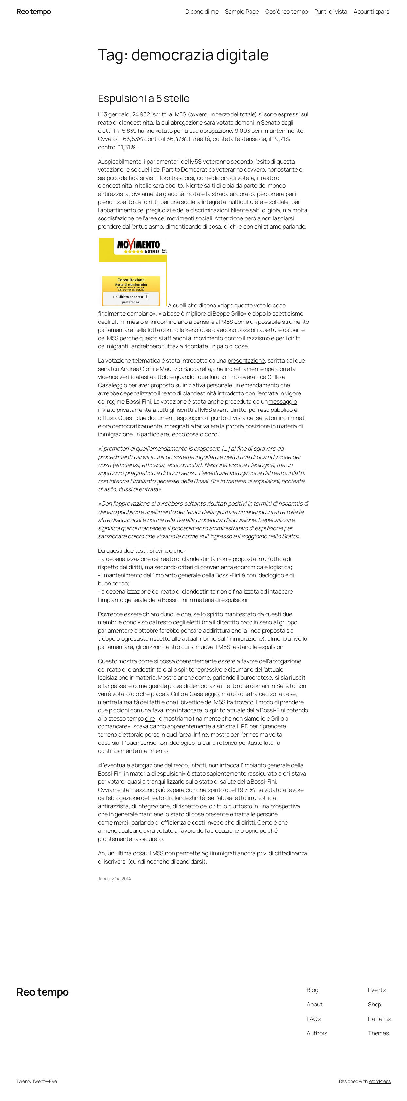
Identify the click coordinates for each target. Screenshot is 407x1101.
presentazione (246, 360)
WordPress (380, 1081)
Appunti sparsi (372, 11)
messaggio (282, 401)
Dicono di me (202, 11)
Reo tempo (33, 11)
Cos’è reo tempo (286, 11)
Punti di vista (331, 11)
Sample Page (242, 11)
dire (150, 718)
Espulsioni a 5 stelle (144, 98)
